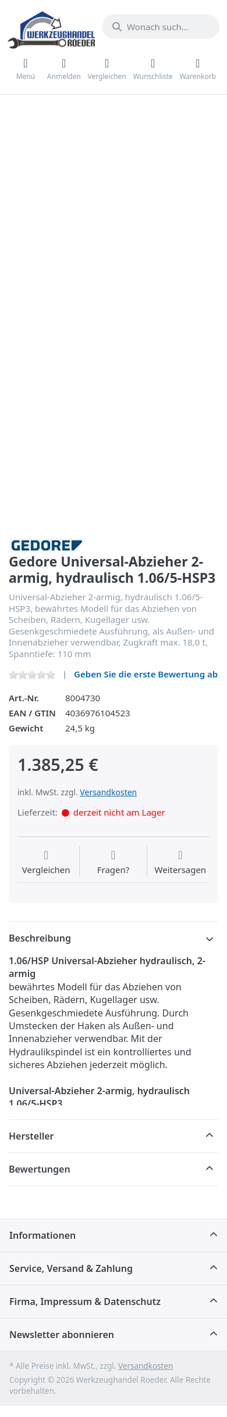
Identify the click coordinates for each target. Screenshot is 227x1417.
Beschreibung (40, 938)
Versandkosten (108, 792)
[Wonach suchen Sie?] (160, 27)
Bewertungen (39, 1169)
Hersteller (31, 1136)
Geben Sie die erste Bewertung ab (146, 674)
